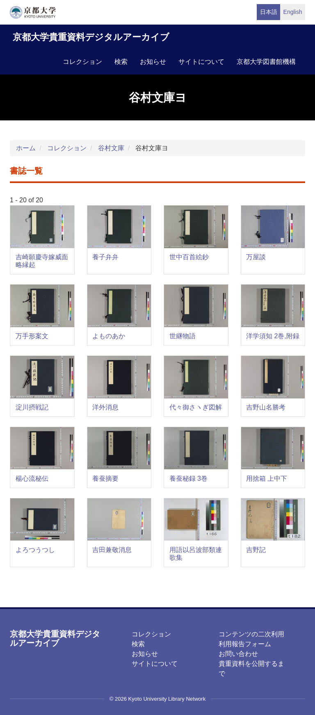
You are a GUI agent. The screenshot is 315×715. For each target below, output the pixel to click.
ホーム (26, 148)
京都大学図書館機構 (266, 61)
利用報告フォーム (245, 643)
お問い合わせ (238, 653)
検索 (121, 61)
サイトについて (201, 61)
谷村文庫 (111, 148)
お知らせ (153, 61)
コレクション (82, 61)
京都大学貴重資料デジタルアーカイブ (91, 37)
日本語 (268, 12)
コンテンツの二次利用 (251, 634)
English (292, 12)
